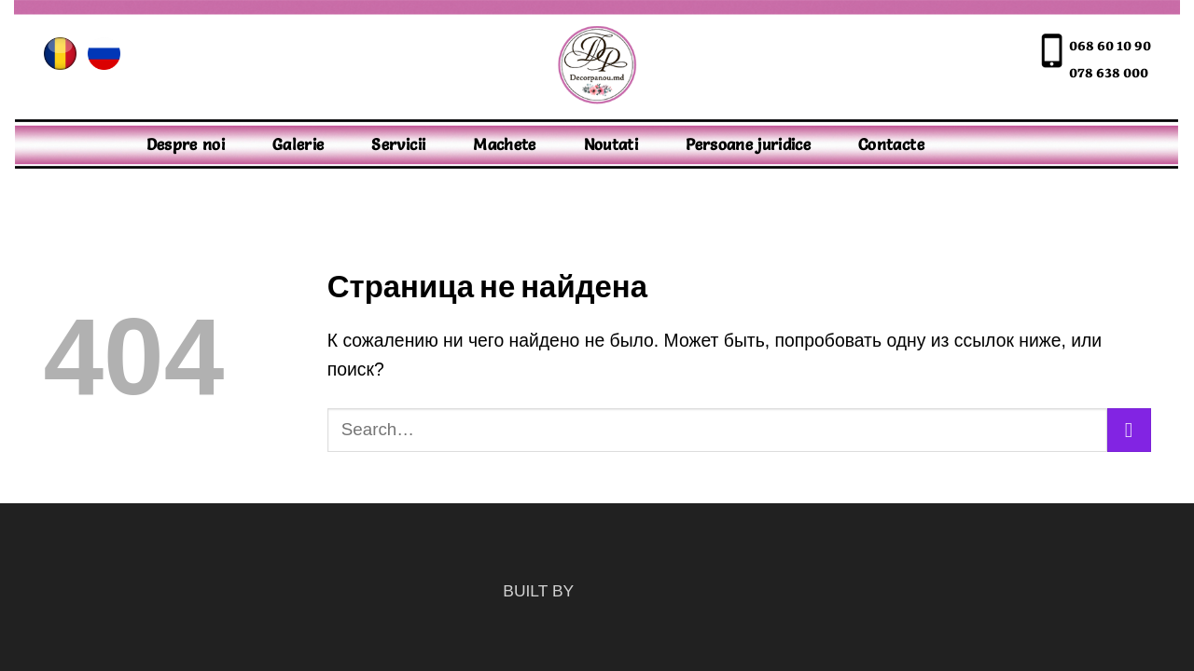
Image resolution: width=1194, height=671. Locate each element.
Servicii (398, 144)
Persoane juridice (748, 144)
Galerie (298, 144)
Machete (504, 144)
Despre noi (186, 144)
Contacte (891, 144)
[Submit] (1129, 430)
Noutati (611, 144)
